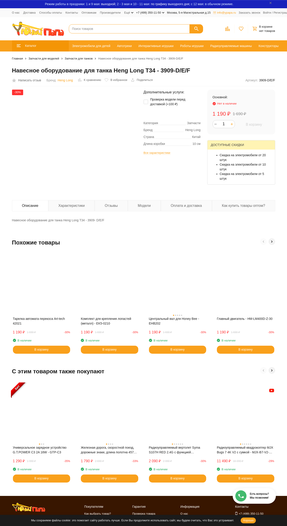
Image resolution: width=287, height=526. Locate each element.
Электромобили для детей (91, 46)
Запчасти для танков (79, 58)
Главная (17, 58)
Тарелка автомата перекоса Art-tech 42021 (39, 321)
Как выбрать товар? (97, 513)
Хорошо (248, 520)
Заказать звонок (249, 12)
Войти (267, 12)
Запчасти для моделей (43, 58)
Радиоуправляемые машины (231, 46)
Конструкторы (269, 46)
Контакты (71, 12)
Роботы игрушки (192, 46)
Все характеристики (157, 152)
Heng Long (65, 80)
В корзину (254, 124)
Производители (110, 12)
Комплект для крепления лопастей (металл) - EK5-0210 (106, 321)
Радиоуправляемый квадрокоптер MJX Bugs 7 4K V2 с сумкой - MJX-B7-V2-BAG (245, 450)
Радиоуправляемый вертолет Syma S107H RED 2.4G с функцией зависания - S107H (174, 450)
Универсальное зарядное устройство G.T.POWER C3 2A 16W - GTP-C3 (40, 450)
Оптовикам (88, 12)
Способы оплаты (50, 12)
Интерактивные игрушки (156, 46)
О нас (16, 12)
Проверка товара (143, 513)
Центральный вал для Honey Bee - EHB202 (174, 321)
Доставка (29, 12)
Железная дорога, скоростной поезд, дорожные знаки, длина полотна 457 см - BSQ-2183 (107, 450)
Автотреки (124, 46)
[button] (263, 241)
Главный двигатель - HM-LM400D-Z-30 (245, 319)
